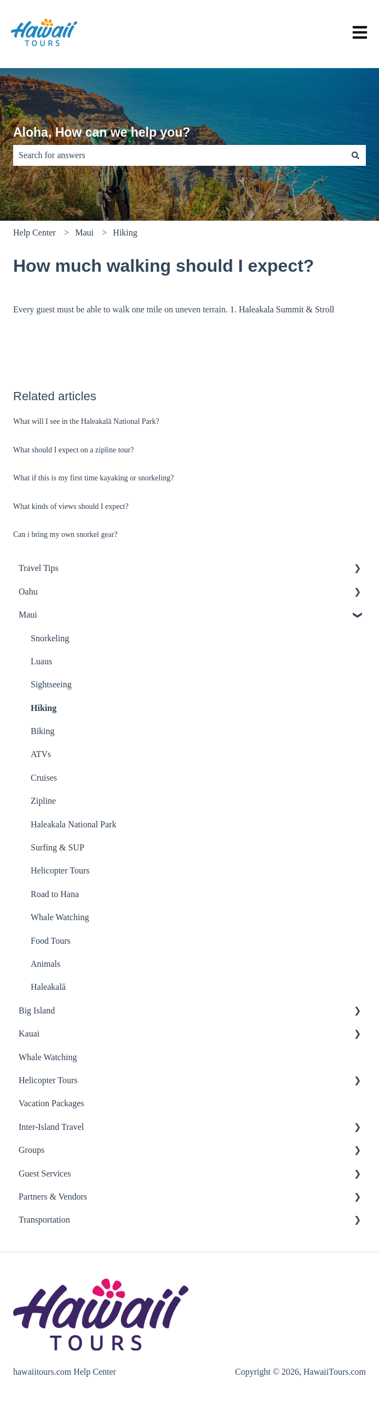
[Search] (355, 155)
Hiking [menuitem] (43, 708)
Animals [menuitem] (45, 963)
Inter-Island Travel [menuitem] (51, 1127)
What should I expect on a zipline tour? (73, 450)
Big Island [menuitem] (37, 1010)
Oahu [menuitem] (28, 591)
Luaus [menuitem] (41, 661)
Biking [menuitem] (43, 731)
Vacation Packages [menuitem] (51, 1103)
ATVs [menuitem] (41, 754)
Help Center (34, 232)
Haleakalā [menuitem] (48, 987)
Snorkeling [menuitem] (50, 638)
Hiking (125, 232)
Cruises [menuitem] (44, 777)
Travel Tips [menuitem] (39, 568)
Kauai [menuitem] (29, 1033)
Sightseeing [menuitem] (51, 684)
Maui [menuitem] (28, 614)
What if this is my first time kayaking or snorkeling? (93, 478)
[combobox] (179, 155)
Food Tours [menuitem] (51, 940)
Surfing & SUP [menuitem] (57, 847)
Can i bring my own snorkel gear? (65, 534)
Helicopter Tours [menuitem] (60, 870)
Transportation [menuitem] (44, 1219)
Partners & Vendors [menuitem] (53, 1196)
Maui (84, 232)
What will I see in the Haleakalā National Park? (86, 421)
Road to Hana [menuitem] (55, 894)
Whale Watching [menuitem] (60, 917)
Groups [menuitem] (31, 1150)
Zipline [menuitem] (43, 800)
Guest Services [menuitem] (45, 1173)
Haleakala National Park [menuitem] (73, 824)
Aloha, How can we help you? (101, 132)
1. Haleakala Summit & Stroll (282, 309)
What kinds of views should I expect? (71, 506)
